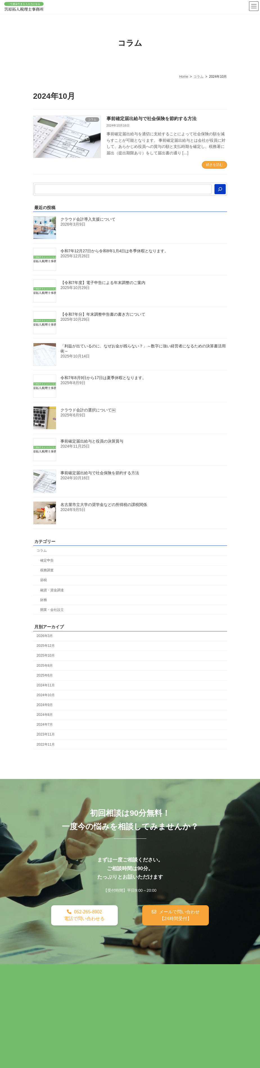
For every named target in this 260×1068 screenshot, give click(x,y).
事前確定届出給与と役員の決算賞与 (91, 441)
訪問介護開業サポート (56, 988)
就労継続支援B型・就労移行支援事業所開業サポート (83, 994)
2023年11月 (46, 734)
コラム (42, 551)
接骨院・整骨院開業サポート (165, 994)
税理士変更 (172, 970)
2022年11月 (46, 744)
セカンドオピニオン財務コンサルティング (74, 982)
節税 (43, 580)
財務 (43, 600)
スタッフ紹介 (181, 1000)
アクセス (152, 1000)
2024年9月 (45, 705)
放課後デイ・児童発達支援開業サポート (121, 988)
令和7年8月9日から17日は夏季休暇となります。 (103, 377)
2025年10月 (46, 655)
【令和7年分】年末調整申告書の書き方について (102, 314)
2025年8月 (45, 665)
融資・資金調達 (52, 590)
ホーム (43, 970)
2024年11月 (46, 685)
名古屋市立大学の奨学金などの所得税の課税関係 (103, 504)
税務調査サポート (111, 970)
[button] (84, 915)
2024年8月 (45, 715)
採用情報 (45, 1006)
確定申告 (46, 560)
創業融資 (144, 970)
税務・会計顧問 (72, 970)
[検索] (220, 189)
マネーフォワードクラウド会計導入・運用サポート (82, 976)
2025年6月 (45, 675)
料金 (207, 1000)
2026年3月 (45, 636)
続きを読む (214, 165)
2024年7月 (45, 724)
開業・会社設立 (52, 610)
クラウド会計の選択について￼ (88, 410)
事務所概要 (125, 1000)
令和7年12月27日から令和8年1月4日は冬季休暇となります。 (114, 251)
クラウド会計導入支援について (88, 219)
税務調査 (46, 570)
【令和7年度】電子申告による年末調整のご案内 (102, 282)
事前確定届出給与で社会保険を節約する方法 (151, 118)
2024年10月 (46, 695)
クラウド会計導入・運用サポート (166, 976)
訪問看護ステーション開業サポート (152, 982)
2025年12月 (46, 646)
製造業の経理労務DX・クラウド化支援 (71, 1000)
